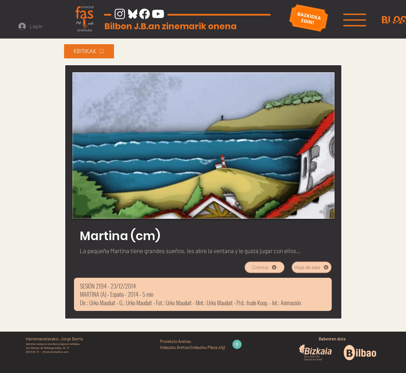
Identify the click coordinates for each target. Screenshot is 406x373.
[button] (354, 20)
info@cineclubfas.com (55, 351)
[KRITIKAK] (89, 51)
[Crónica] (264, 267)
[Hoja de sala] (311, 267)
